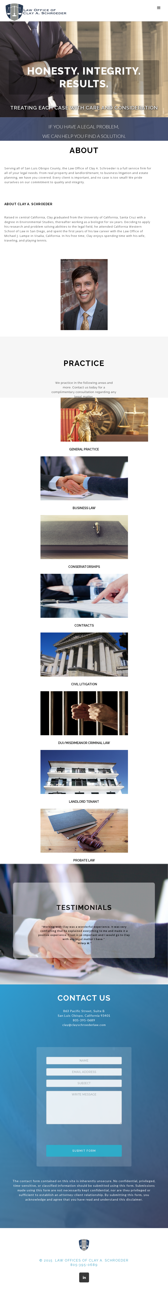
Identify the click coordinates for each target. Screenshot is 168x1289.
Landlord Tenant (84, 801)
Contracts (84, 625)
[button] (159, 8)
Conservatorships (84, 567)
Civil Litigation (84, 684)
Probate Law (84, 860)
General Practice (84, 449)
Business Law (84, 508)
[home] (35, 11)
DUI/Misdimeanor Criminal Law (84, 743)
